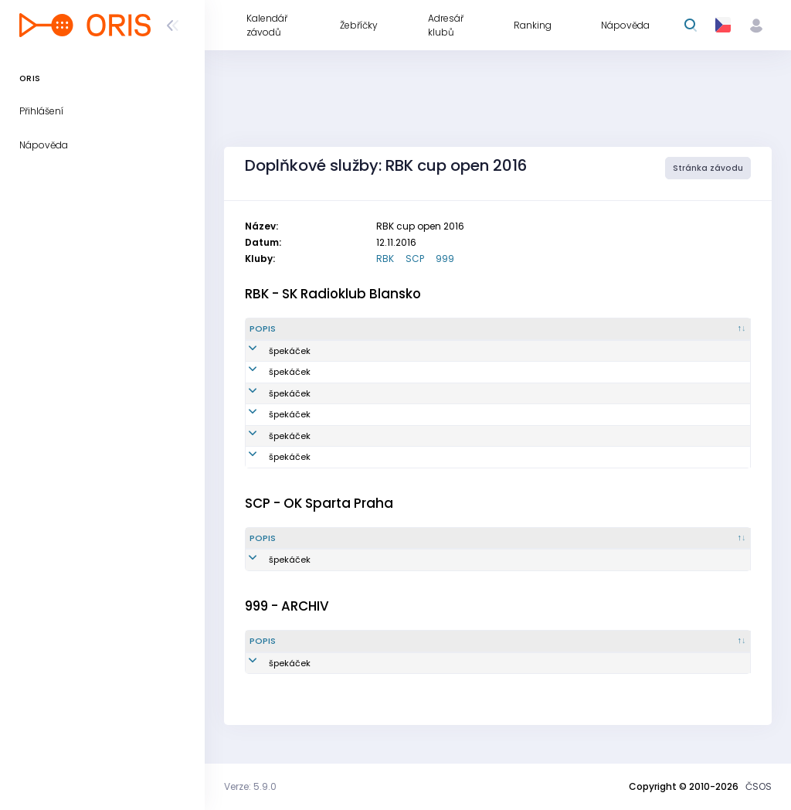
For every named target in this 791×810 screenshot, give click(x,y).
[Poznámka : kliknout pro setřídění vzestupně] (697, 329)
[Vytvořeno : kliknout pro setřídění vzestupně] (585, 329)
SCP (415, 258)
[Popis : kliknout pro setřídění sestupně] (283, 329)
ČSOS (758, 786)
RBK (385, 258)
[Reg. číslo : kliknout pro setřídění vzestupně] (475, 329)
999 (445, 258)
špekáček (270, 351)
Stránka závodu (708, 168)
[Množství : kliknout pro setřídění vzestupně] (372, 329)
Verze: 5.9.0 (250, 786)
